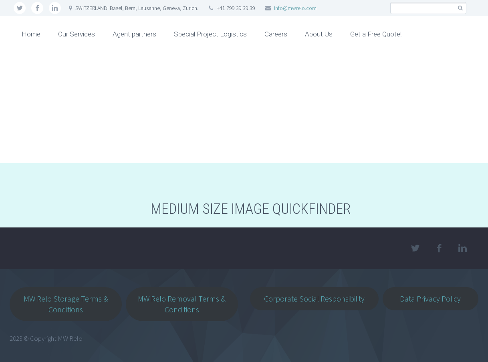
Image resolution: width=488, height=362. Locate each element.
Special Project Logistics (210, 34)
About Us (319, 34)
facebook (37, 8)
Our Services (76, 34)
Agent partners (134, 34)
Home (31, 34)
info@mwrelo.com (295, 8)
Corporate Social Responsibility (314, 299)
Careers (275, 34)
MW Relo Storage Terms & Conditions (66, 304)
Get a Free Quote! (375, 34)
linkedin (55, 8)
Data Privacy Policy (430, 299)
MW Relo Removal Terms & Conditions (182, 304)
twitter (20, 8)
